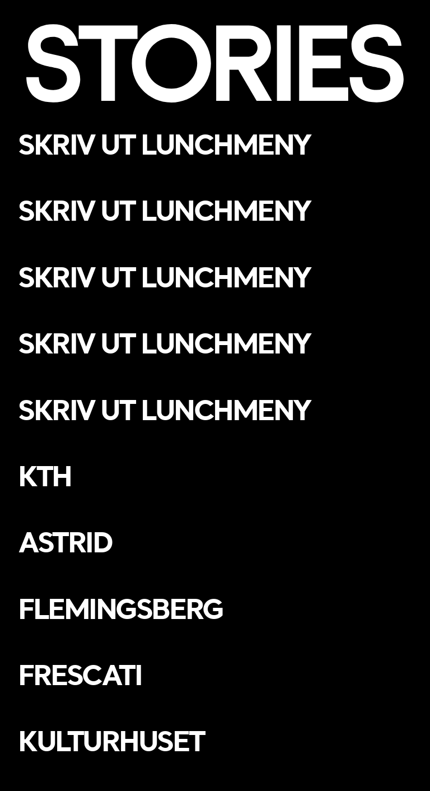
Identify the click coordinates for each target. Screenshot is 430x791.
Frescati (79, 674)
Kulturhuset (111, 740)
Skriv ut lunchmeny (164, 143)
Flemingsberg (120, 608)
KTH (44, 475)
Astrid (64, 541)
